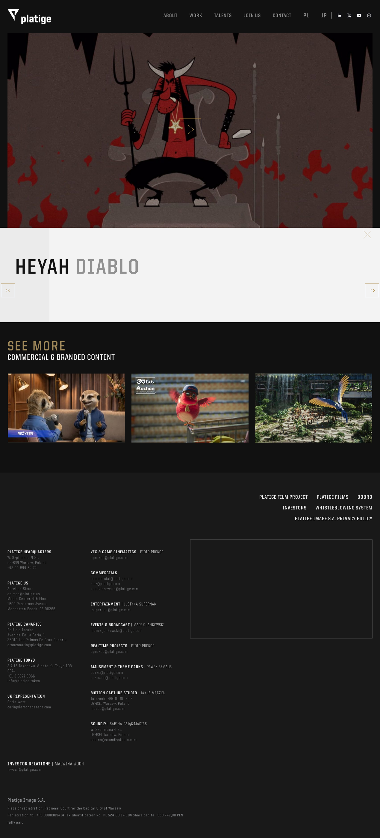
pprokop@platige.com (109, 558)
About (170, 15)
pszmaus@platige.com (109, 678)
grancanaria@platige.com (29, 645)
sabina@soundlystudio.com (114, 740)
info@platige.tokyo (23, 681)
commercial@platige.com (112, 579)
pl (306, 16)
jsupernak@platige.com (111, 610)
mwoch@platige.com (24, 769)
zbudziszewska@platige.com (115, 589)
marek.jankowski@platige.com (117, 631)
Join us (252, 15)
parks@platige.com (107, 673)
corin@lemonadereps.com (29, 707)
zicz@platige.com (105, 584)
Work (196, 15)
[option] (66, 408)
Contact (282, 15)
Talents (223, 15)
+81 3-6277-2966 (21, 676)
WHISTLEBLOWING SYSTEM (344, 508)
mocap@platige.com (108, 709)
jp (324, 16)
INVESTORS (295, 508)
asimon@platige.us (23, 594)
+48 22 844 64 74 (22, 568)
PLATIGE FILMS (333, 497)
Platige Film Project (283, 497)
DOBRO (365, 497)
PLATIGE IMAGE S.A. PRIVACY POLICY (334, 518)
